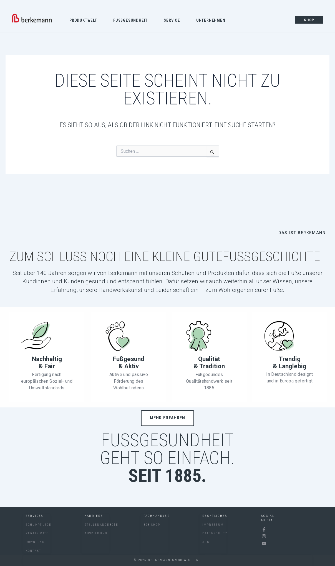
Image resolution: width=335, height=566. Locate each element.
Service (173, 21)
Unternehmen (212, 21)
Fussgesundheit (131, 21)
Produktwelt (84, 21)
